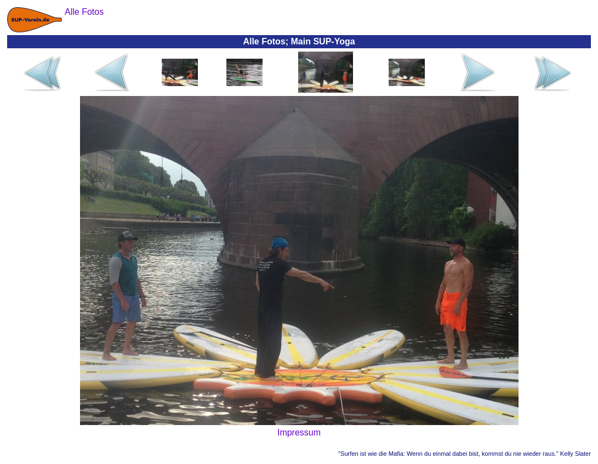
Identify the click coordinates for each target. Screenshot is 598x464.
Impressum (299, 432)
